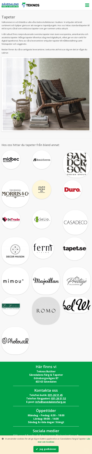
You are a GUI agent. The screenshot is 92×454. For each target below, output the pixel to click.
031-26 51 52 (58, 398)
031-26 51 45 (55, 395)
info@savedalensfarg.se (50, 402)
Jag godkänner (46, 449)
